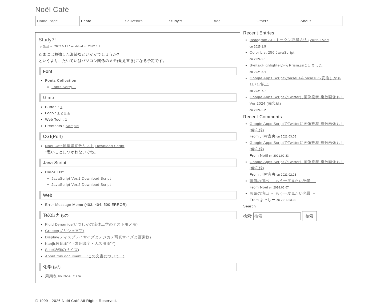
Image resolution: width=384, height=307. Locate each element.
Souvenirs (134, 21)
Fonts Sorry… (63, 87)
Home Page (47, 21)
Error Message (58, 205)
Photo (86, 21)
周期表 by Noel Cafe (63, 276)
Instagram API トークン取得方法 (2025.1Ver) (289, 40)
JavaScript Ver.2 (66, 185)
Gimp (48, 97)
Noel (264, 187)
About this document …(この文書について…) (85, 256)
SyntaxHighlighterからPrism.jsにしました (286, 65)
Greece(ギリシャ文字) (64, 231)
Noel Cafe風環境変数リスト (69, 146)
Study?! (175, 21)
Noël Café (52, 9)
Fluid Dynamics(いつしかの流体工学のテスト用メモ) (91, 224)
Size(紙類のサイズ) (62, 250)
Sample (72, 126)
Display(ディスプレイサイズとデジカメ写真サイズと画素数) (98, 237)
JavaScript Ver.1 (66, 178)
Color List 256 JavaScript (272, 52)
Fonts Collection (60, 80)
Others (263, 21)
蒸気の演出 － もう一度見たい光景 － (283, 181)
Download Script (109, 146)
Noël (46, 46)
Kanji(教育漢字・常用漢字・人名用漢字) (80, 244)
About (306, 21)
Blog (217, 21)
